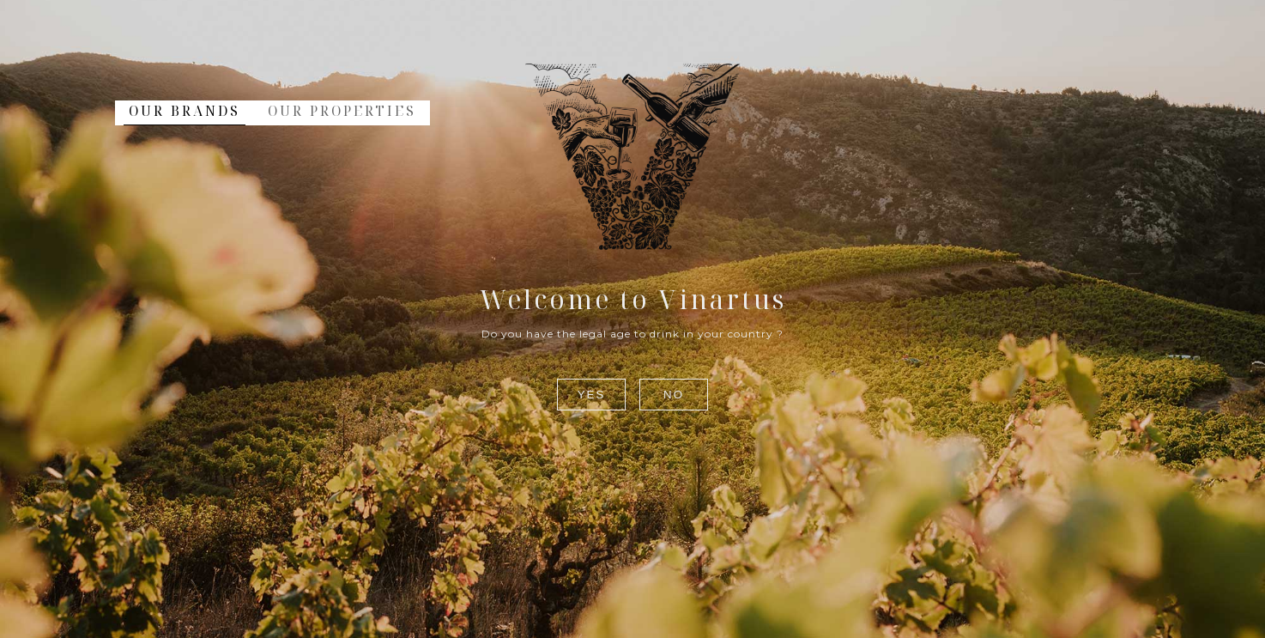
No (673, 394)
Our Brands (184, 110)
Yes (592, 394)
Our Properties (342, 110)
